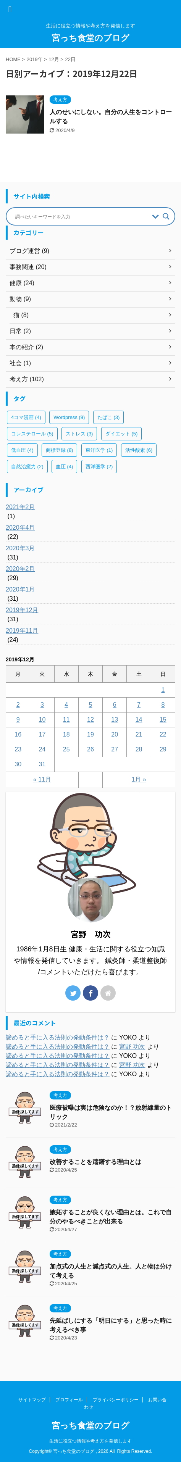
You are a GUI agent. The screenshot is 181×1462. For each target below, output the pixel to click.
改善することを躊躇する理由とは (95, 1162)
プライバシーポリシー (116, 1399)
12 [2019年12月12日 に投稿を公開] (90, 719)
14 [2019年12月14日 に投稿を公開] (139, 719)
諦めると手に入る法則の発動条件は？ (58, 1037)
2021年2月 (20, 507)
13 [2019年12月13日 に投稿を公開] (114, 719)
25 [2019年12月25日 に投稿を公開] (66, 749)
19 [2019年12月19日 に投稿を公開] (90, 734)
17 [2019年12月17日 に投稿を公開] (42, 734)
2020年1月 (20, 589)
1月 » (138, 779)
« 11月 (42, 779)
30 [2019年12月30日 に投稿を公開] (18, 764)
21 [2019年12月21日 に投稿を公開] (139, 734)
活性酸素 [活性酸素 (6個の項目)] (139, 450)
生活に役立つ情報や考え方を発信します (90, 1441)
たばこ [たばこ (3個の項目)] (108, 417)
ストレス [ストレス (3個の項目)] (79, 434)
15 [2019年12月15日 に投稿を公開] (163, 719)
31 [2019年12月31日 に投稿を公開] (42, 764)
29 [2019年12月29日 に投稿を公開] (163, 749)
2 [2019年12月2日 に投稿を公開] (18, 704)
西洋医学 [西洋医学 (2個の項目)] (99, 466)
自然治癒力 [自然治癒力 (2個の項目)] (27, 466)
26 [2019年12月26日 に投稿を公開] (90, 749)
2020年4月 (20, 527)
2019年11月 (22, 630)
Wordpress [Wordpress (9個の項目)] (69, 417)
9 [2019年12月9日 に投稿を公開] (18, 719)
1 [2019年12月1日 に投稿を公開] (163, 690)
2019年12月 (22, 610)
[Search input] (81, 216)
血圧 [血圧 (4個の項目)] (64, 466)
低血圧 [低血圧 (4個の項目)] (22, 450)
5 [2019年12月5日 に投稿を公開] (90, 704)
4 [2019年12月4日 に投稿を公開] (66, 704)
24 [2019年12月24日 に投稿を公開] (42, 749)
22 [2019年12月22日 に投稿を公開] (163, 734)
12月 (53, 59)
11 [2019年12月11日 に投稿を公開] (66, 719)
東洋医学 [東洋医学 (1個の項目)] (99, 450)
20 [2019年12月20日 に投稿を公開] (114, 734)
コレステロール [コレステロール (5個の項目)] (32, 434)
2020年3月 (20, 548)
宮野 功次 (132, 1046)
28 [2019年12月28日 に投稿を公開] (139, 749)
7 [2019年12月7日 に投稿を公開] (139, 704)
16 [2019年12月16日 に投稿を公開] (18, 734)
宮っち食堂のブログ (90, 38)
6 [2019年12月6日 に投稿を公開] (114, 704)
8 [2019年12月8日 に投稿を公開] (163, 704)
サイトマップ (32, 1399)
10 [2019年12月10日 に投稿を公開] (42, 719)
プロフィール (69, 1399)
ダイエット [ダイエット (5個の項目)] (121, 434)
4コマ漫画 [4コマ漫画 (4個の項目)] (26, 417)
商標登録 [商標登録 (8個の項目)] (59, 450)
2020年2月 (20, 569)
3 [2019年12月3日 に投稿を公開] (42, 704)
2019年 (35, 59)
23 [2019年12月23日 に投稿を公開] (18, 749)
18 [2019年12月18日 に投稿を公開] (66, 734)
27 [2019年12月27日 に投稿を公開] (114, 749)
